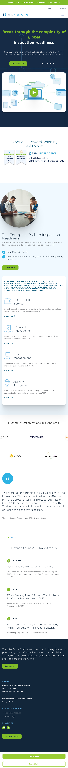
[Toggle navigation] (62, 15)
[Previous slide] (3, 541)
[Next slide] (17, 541)
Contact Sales (34, 764)
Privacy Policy (12, 736)
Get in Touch (18, 63)
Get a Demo (34, 756)
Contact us (10, 666)
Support (63, 8)
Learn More (10, 271)
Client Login (52, 8)
